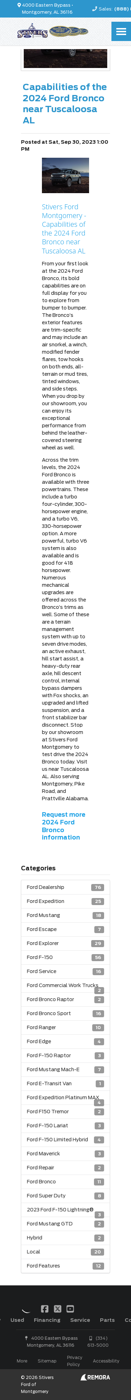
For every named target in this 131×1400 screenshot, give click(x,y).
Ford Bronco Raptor (65, 999)
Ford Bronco (65, 1181)
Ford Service (65, 971)
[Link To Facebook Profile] (45, 1308)
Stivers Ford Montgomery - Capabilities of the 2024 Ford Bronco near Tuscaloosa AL (64, 229)
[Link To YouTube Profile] (70, 1308)
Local (65, 1252)
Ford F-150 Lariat (65, 1125)
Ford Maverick (65, 1153)
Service (80, 1320)
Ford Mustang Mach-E (65, 1069)
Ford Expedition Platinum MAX (65, 1100)
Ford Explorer (65, 943)
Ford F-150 (65, 957)
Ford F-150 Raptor (65, 1055)
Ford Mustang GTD (65, 1224)
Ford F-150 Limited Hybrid (65, 1139)
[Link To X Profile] (58, 1308)
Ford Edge (65, 1041)
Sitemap (47, 1361)
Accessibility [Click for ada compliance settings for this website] (106, 1361)
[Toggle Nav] (121, 31)
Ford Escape (65, 929)
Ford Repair (65, 1167)
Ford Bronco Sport (65, 1013)
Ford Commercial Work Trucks (65, 987)
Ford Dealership (65, 887)
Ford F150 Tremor (65, 1111)
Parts (107, 1320)
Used (17, 1320)
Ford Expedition (65, 901)
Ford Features (65, 1266)
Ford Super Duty (65, 1195)
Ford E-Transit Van (65, 1083)
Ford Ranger (65, 1027)
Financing (47, 1320)
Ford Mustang (65, 915)
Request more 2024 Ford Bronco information (63, 826)
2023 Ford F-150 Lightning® (65, 1212)
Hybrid (65, 1238)
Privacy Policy (74, 1361)
